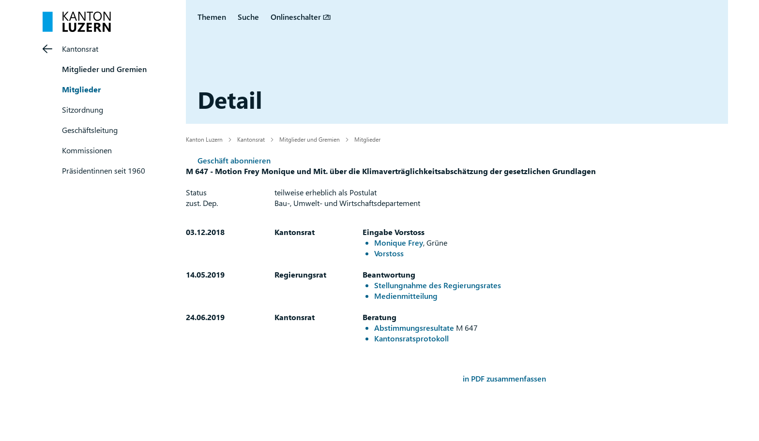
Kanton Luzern (204, 139)
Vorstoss (389, 253)
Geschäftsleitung (90, 130)
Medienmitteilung (406, 296)
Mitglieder (81, 89)
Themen (211, 17)
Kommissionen (87, 150)
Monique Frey (398, 242)
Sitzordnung (82, 109)
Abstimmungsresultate (414, 328)
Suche (248, 17)
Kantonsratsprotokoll (411, 338)
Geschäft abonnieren (234, 160)
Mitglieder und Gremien (104, 69)
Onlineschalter (296, 17)
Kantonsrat (80, 49)
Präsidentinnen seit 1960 (103, 170)
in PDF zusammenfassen (504, 378)
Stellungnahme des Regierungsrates (437, 285)
